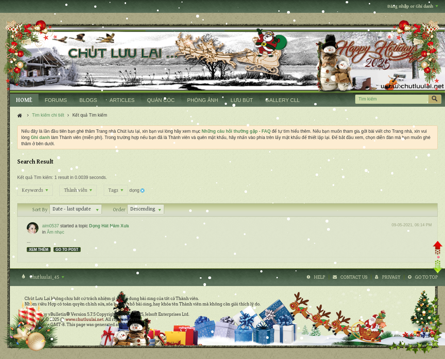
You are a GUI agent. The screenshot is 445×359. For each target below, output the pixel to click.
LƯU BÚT (242, 100)
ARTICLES (122, 100)
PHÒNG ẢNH (202, 100)
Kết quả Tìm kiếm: (35, 177)
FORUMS (56, 100)
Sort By (40, 210)
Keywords (35, 190)
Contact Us (354, 277)
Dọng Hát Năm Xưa (109, 225)
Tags (116, 190)
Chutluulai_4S (46, 277)
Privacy (391, 277)
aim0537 (50, 225)
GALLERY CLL (282, 100)
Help (319, 277)
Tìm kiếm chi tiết (48, 115)
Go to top (426, 277)
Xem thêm (38, 250)
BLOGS (88, 100)
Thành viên (78, 190)
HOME (24, 100)
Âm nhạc (56, 232)
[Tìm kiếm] (391, 99)
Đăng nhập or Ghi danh (412, 6)
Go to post (67, 250)
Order (119, 210)
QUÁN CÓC (160, 100)
